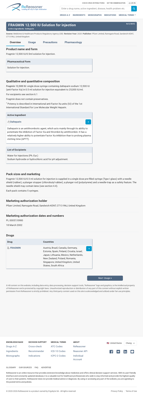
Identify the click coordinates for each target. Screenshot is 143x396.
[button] (112, 351)
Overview (15, 42)
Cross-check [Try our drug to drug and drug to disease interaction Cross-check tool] (35, 346)
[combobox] (95, 8)
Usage (32, 42)
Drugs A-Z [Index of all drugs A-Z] (11, 346)
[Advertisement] (71, 314)
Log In (132, 3)
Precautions (50, 42)
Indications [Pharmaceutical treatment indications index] (110, 15)
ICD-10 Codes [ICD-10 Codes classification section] (58, 351)
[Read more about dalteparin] (88, 121)
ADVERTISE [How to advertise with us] (46, 367)
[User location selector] (130, 343)
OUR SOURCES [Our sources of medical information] (25, 367)
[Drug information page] (89, 248)
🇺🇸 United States (114, 343)
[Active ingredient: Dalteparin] (15, 121)
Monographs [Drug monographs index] (95, 15)
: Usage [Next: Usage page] (105, 278)
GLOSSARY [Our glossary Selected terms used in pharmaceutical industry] (11, 367)
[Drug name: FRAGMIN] (15, 247)
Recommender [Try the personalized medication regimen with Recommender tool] (36, 351)
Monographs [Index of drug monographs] (13, 355)
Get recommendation (116, 3)
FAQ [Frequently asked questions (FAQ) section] (36, 367)
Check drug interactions (93, 3)
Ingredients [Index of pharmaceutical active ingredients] (12, 351)
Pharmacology (73, 42)
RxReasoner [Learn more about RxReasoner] (79, 346)
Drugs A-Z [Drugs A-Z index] (65, 15)
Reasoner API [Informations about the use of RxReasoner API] (80, 351)
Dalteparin (29, 29)
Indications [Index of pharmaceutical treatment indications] (34, 355)
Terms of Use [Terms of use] (131, 391)
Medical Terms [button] (126, 15)
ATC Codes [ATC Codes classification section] (57, 346)
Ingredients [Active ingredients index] (79, 15)
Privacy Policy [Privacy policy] (117, 391)
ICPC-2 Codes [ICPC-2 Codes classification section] (58, 355)
